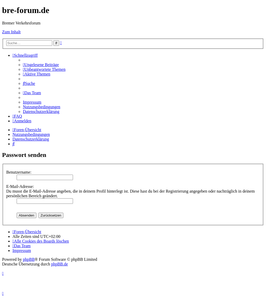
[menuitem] (41, 64)
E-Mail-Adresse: (20, 186)
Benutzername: (18, 172)
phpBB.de (59, 264)
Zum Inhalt (11, 32)
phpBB (29, 259)
